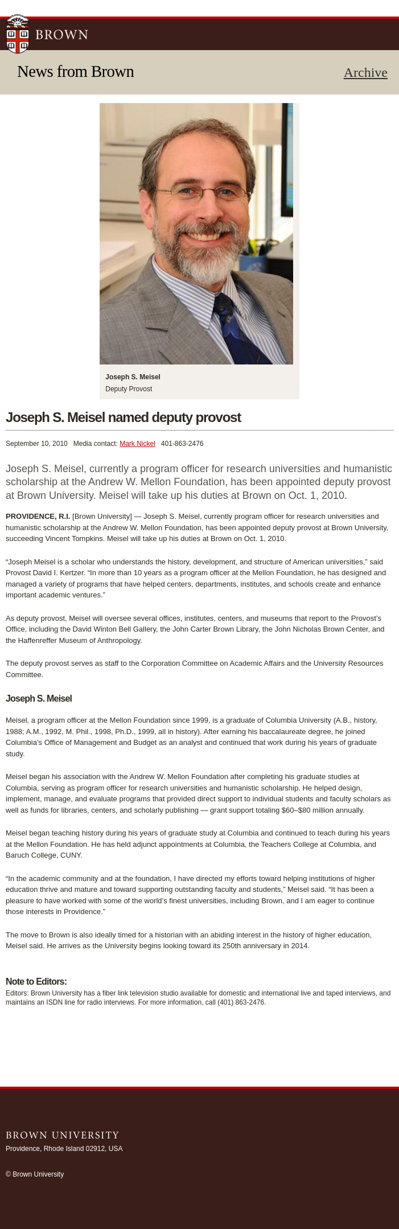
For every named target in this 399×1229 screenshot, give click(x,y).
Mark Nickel (137, 444)
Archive (366, 72)
